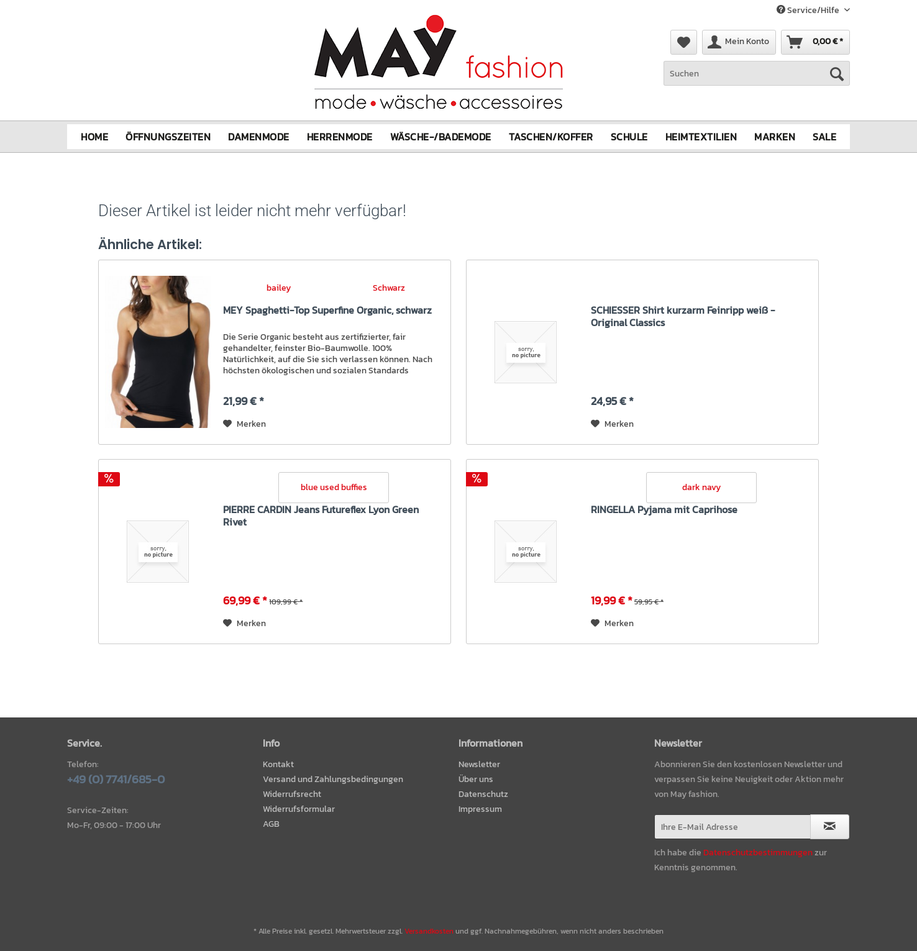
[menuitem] (757, 80)
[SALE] (824, 136)
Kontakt (278, 764)
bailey (279, 287)
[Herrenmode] (339, 136)
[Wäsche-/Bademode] (440, 136)
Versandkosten (429, 931)
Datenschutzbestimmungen (758, 852)
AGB (271, 823)
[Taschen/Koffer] (551, 136)
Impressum (480, 809)
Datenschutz (483, 794)
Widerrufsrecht (292, 794)
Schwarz (389, 287)
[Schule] (629, 136)
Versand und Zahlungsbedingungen (333, 779)
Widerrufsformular (299, 809)
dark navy (701, 487)
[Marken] (775, 136)
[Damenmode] (258, 136)
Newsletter (479, 764)
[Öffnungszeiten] (168, 136)
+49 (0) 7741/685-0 (116, 779)
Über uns (475, 779)
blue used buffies (334, 487)
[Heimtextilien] (701, 136)
